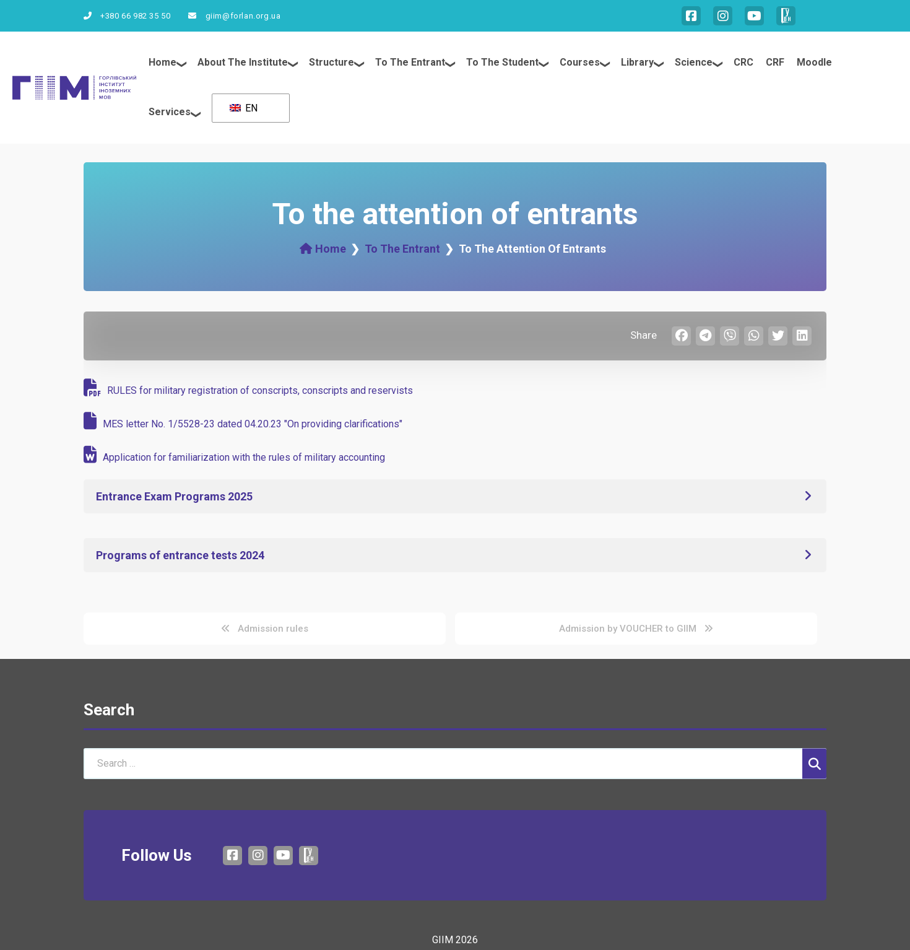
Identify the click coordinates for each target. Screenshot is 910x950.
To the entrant (410, 62)
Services (170, 112)
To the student (502, 62)
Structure (331, 62)
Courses (580, 62)
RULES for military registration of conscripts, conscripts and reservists (248, 390)
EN (244, 108)
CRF (775, 62)
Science (694, 62)
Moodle (814, 62)
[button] (455, 496)
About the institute (242, 62)
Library (637, 62)
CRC (743, 62)
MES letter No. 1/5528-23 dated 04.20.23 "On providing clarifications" (243, 424)
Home (162, 62)
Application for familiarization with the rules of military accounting (234, 457)
